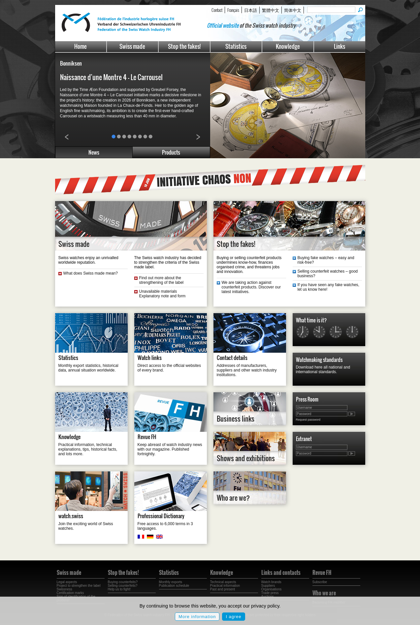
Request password (308, 419)
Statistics (235, 46)
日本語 (250, 10)
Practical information (225, 585)
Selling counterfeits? (123, 585)
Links (339, 46)
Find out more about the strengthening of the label (161, 280)
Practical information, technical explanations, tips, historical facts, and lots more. (87, 449)
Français (233, 10)
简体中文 (292, 10)
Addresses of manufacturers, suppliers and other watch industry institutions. (247, 370)
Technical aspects (223, 582)
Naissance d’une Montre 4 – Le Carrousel (111, 77)
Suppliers (268, 585)
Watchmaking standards (319, 359)
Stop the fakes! (184, 46)
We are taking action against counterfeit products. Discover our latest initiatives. (251, 287)
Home (80, 46)
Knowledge (288, 46)
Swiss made (132, 46)
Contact (216, 10)
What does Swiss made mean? (90, 273)
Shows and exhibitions (246, 458)
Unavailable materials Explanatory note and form (162, 293)
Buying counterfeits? (123, 582)
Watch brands (271, 582)
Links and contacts (281, 573)
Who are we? (233, 498)
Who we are (324, 593)
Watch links (150, 358)
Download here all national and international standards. (323, 369)
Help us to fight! (119, 589)
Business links (235, 419)
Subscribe (319, 582)
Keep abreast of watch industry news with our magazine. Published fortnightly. (170, 449)
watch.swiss (70, 516)
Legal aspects (67, 582)
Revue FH (147, 437)
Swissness (64, 589)
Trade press (270, 593)
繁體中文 (270, 10)
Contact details (232, 358)
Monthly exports (170, 582)
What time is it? (311, 320)
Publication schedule (174, 585)
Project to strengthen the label (79, 585)
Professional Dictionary (161, 516)
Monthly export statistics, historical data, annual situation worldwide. (88, 367)
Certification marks (70, 593)
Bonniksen (71, 63)
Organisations (271, 589)
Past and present (222, 589)
